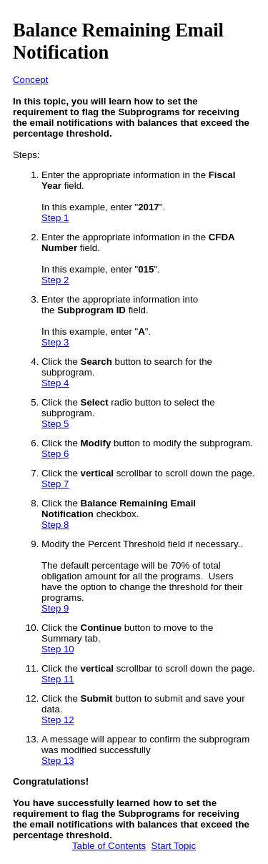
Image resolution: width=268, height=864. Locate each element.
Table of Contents (109, 845)
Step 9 (55, 608)
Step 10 (57, 649)
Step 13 (57, 760)
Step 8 (55, 524)
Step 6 (55, 453)
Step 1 (55, 217)
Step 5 (55, 423)
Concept (30, 79)
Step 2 (55, 280)
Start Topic (174, 845)
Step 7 (55, 483)
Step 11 (57, 679)
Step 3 (55, 342)
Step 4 (55, 383)
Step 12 (57, 720)
